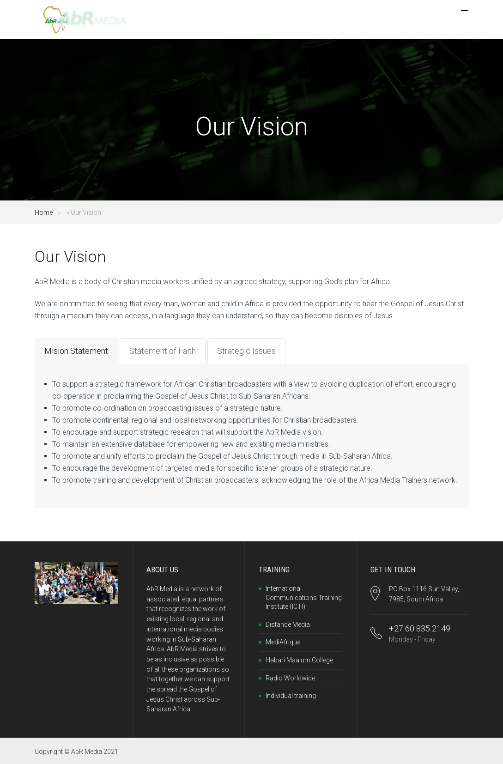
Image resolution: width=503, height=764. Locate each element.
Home (44, 212)
